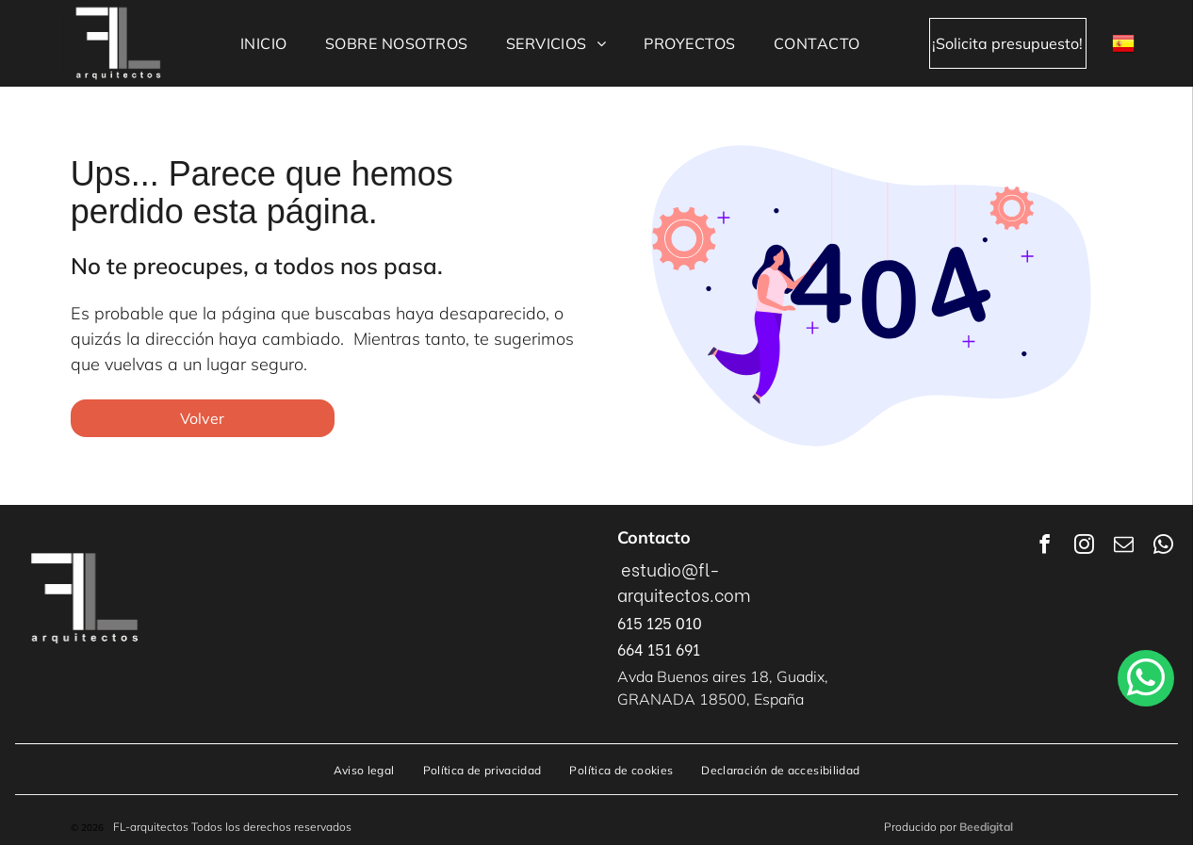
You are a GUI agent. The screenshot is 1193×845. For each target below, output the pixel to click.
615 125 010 (659, 622)
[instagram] (1084, 546)
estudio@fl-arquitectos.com (683, 581)
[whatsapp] (1163, 546)
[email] (1123, 546)
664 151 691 (658, 648)
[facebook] (1044, 546)
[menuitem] (263, 43)
